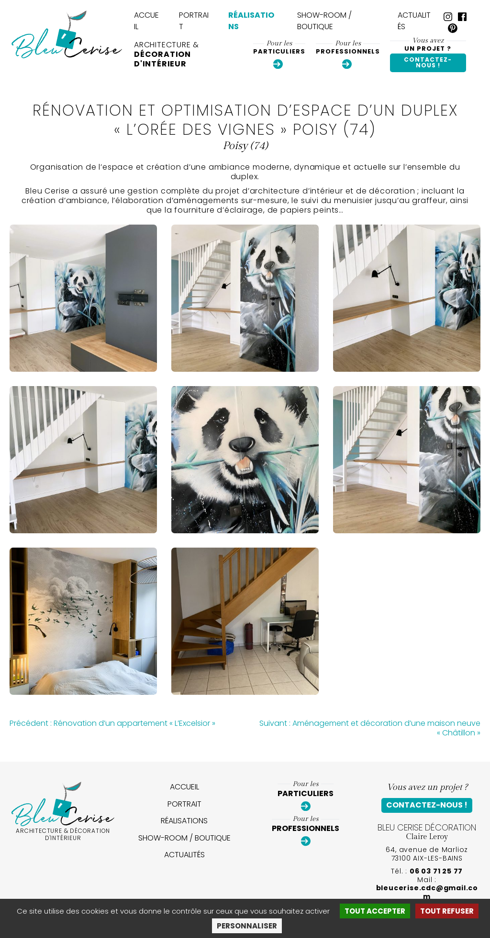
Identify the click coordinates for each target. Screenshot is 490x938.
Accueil (146, 21)
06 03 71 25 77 (436, 871)
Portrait (194, 21)
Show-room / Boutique (324, 21)
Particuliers (279, 54)
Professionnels (348, 54)
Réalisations (251, 21)
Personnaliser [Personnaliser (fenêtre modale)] (247, 926)
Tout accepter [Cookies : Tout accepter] (375, 911)
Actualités (414, 21)
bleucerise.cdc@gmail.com (427, 892)
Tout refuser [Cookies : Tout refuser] (447, 911)
